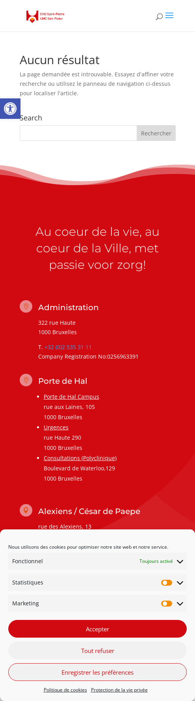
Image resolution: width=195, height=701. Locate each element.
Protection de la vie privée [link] (119, 691)
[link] (10, 108)
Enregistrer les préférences (97, 674)
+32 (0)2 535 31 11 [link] (68, 347)
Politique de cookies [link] (65, 691)
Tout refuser (97, 653)
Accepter (97, 631)
